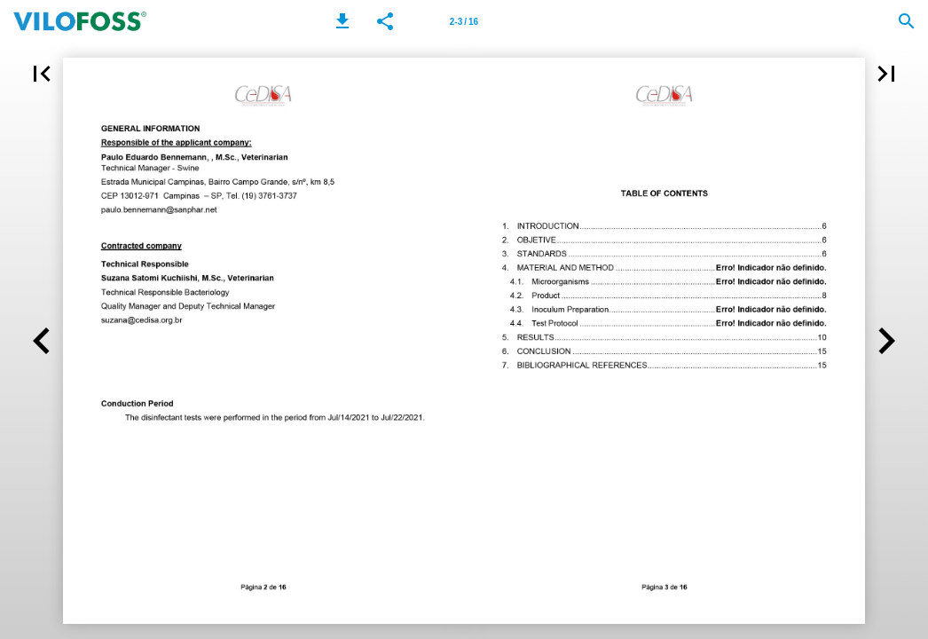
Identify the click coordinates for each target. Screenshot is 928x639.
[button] (342, 21)
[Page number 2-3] (464, 21)
